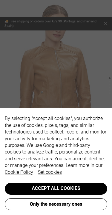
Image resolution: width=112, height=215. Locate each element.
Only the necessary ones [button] (56, 204)
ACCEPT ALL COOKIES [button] (56, 188)
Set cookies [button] (50, 172)
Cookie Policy (19, 172)
